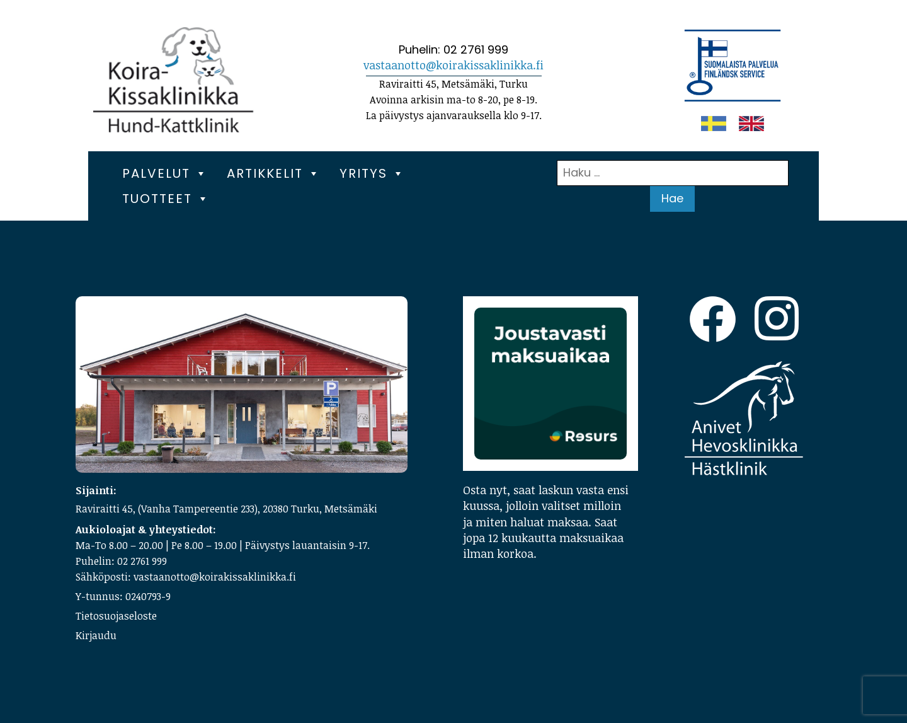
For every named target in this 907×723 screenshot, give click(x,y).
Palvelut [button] (165, 173)
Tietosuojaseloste (116, 616)
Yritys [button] (372, 173)
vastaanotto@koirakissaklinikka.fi (453, 64)
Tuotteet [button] (166, 198)
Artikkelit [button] (274, 173)
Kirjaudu (96, 635)
